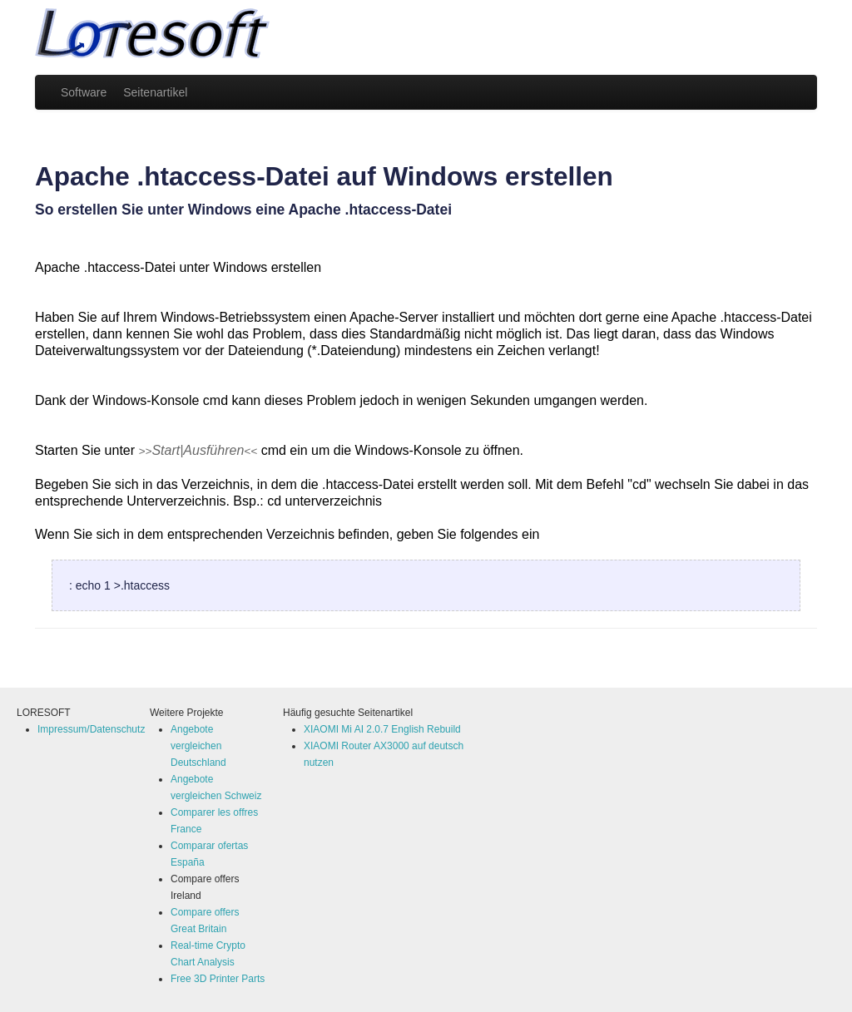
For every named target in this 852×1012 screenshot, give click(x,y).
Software (83, 92)
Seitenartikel (155, 92)
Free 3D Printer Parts (218, 979)
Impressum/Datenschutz (91, 729)
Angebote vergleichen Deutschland (198, 745)
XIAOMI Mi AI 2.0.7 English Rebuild (382, 729)
